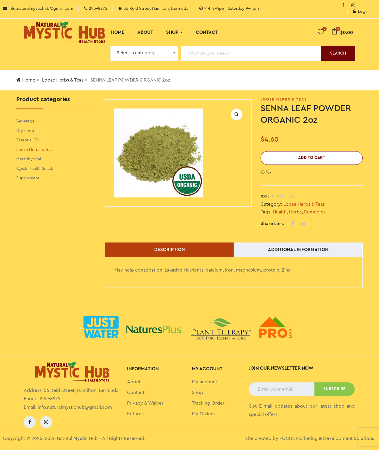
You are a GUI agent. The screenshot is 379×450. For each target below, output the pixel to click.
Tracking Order (208, 403)
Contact (207, 32)
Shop (174, 32)
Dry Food (25, 131)
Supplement (27, 178)
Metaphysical (28, 159)
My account (204, 381)
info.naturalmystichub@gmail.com (75, 407)
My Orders (203, 413)
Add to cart (311, 158)
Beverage (25, 121)
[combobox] (144, 53)
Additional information (298, 249)
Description (169, 249)
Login (361, 11)
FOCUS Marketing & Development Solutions (327, 438)
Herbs (295, 212)
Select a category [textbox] (136, 52)
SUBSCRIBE (334, 389)
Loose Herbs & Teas (62, 80)
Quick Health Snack (34, 169)
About (145, 32)
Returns (135, 413)
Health (280, 212)
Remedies (314, 212)
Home (117, 32)
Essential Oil (27, 140)
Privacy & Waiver (145, 403)
